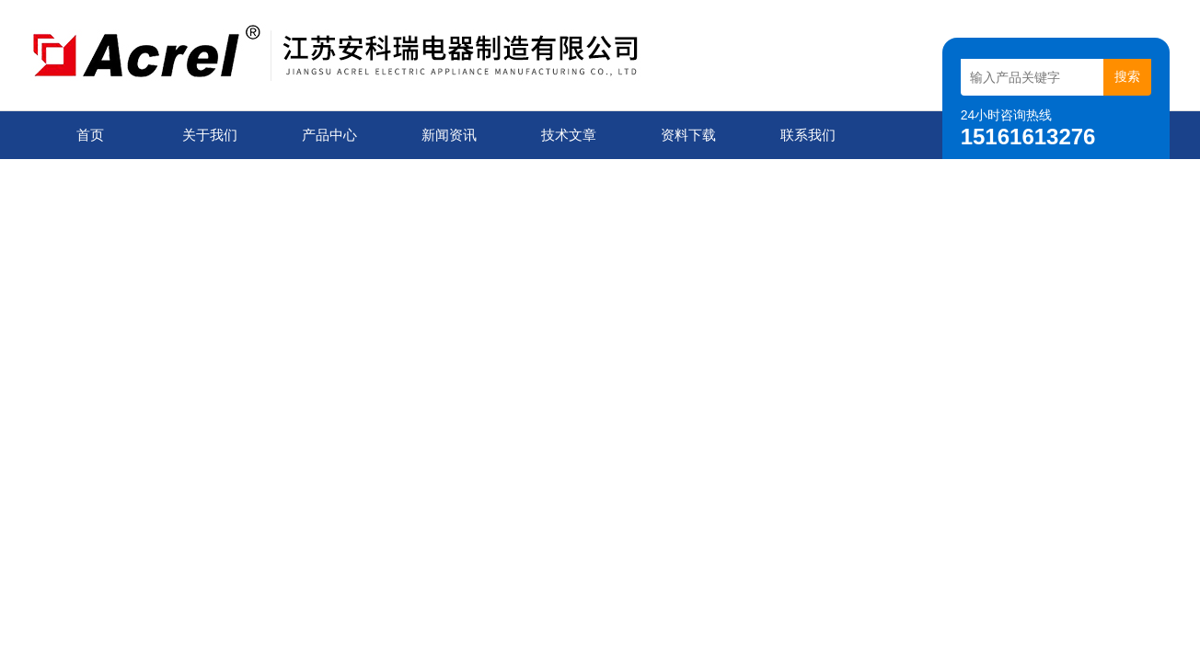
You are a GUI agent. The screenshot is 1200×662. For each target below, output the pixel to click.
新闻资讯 (449, 135)
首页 (90, 135)
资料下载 (688, 135)
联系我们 (808, 135)
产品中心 (329, 135)
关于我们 (209, 135)
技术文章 (568, 135)
